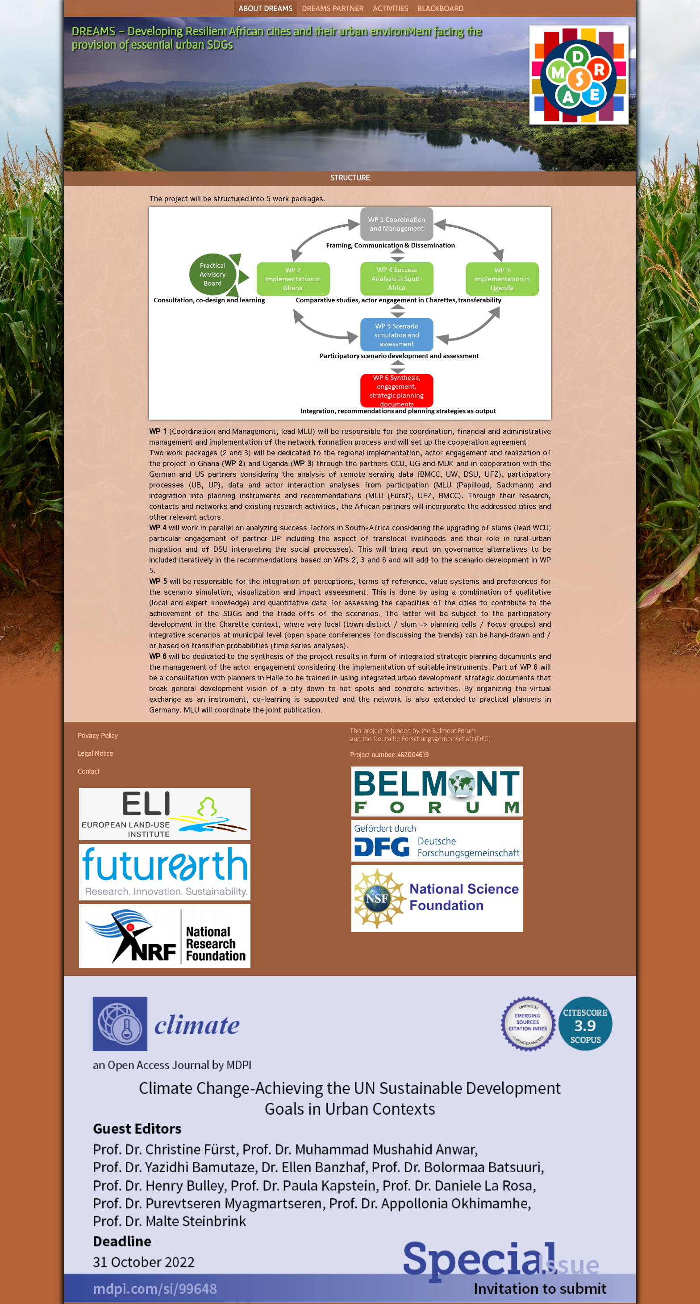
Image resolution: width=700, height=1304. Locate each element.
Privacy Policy (98, 735)
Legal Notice (95, 753)
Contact (88, 771)
